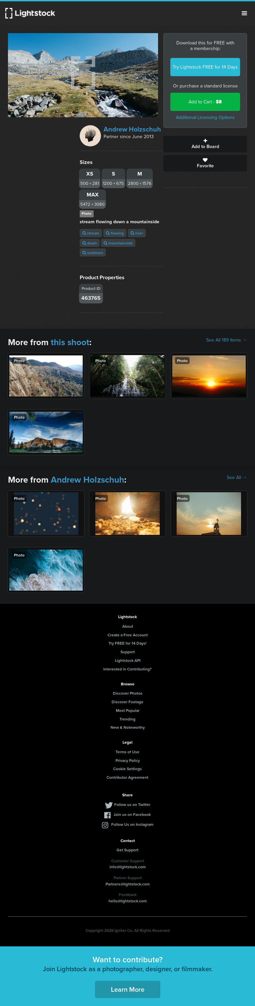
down (89, 243)
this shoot (70, 342)
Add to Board (205, 144)
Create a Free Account (128, 635)
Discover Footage (127, 702)
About (127, 626)
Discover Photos (127, 693)
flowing (115, 233)
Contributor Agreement (127, 777)
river (136, 233)
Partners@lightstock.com (128, 884)
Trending (127, 719)
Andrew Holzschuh (132, 129)
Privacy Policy (128, 760)
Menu (244, 13)
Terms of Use (127, 752)
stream (90, 233)
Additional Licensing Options (205, 117)
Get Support (127, 850)
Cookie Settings (127, 768)
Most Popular (127, 710)
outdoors (92, 252)
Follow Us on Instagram (132, 824)
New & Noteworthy (128, 727)
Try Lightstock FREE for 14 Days (205, 67)
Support (128, 652)
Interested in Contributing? (127, 669)
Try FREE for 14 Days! (127, 643)
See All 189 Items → (226, 340)
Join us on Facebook (132, 814)
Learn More (127, 989)
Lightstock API (127, 660)
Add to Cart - (205, 101)
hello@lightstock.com (128, 901)
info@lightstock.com (128, 867)
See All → (237, 477)
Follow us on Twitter (132, 804)
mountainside (118, 243)
